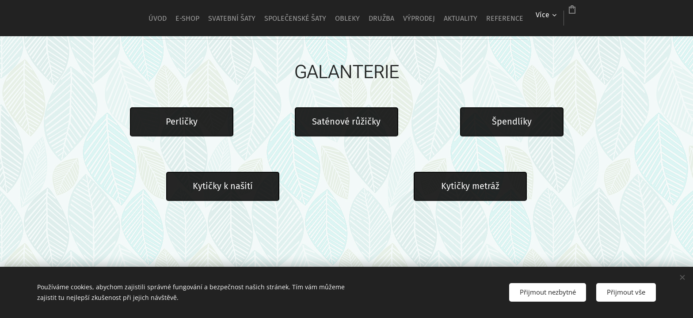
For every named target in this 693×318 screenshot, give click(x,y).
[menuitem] (223, 18)
